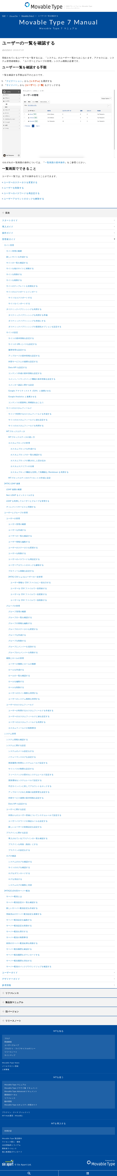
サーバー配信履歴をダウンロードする (23, 955)
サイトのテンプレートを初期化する (22, 286)
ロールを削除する (16, 687)
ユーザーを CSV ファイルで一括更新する (28, 594)
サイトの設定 (12, 332)
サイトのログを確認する (19, 867)
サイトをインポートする (19, 303)
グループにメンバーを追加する (22, 646)
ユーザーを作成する (17, 530)
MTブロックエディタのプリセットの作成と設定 (29, 478)
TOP (4, 16)
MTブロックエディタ (15, 431)
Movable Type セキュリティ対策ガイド (20, 1105)
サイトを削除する (14, 274)
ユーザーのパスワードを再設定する (22, 193)
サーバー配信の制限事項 (17, 937)
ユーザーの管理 (13, 518)
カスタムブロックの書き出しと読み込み (28, 460)
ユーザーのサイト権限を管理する (23, 693)
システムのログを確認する (20, 862)
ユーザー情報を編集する (19, 542)
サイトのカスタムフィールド (19, 408)
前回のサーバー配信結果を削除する (22, 943)
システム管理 (10, 734)
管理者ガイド (9, 239)
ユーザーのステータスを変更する (20, 182)
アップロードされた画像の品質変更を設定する (29, 792)
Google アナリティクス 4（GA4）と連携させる (29, 391)
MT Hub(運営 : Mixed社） (14, 1116)
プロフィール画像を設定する (21, 571)
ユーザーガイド (10, 972)
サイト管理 (9, 245)
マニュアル (13, 16)
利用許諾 (8, 1131)
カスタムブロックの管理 (19, 443)
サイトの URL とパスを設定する (22, 344)
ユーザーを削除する (14, 187)
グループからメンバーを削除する (23, 652)
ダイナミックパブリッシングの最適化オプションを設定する (34, 327)
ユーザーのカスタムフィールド (20, 705)
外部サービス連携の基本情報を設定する (26, 798)
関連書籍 (8, 1042)
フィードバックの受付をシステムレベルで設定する (31, 774)
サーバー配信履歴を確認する (19, 949)
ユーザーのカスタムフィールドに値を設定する (29, 716)
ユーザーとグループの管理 (16, 512)
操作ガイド (7, 233)
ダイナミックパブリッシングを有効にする (27, 321)
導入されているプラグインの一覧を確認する (28, 838)
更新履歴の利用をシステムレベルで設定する (28, 763)
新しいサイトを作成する (17, 257)
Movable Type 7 (28, 16)
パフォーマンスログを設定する (22, 757)
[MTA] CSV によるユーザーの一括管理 (25, 577)
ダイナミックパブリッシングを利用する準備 (28, 315)
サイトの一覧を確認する (17, 263)
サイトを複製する (14, 280)
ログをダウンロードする (19, 873)
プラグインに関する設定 (17, 833)
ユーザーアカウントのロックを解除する (24, 198)
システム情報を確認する (17, 739)
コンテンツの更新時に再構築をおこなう (26, 402)
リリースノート (10, 1052)
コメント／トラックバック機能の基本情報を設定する (31, 379)
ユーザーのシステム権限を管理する (24, 699)
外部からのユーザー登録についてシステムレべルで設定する (34, 815)
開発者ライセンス (10, 1148)
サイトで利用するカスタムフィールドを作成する (30, 414)
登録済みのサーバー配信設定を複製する (24, 914)
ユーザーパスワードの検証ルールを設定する (28, 821)
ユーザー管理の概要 (17, 524)
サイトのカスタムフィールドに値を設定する (28, 420)
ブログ (7, 1038)
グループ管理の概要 (17, 611)
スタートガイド (10, 220)
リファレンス (9, 1098)
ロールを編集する (16, 681)
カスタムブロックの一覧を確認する (26, 455)
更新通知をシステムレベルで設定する (25, 780)
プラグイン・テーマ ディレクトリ (17, 1112)
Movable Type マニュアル (15, 1085)
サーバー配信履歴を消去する (19, 961)
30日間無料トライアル (12, 1145)
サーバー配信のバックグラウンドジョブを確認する (28, 966)
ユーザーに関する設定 (16, 809)
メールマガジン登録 (11, 1066)
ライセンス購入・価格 (12, 1142)
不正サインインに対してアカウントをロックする (30, 786)
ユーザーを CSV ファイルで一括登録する (28, 588)
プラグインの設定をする (19, 850)
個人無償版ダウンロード (13, 1152)
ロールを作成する (16, 670)
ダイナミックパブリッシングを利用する (24, 309)
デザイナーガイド (11, 979)
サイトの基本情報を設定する (21, 338)
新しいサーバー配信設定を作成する (22, 908)
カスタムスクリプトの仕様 (22, 466)
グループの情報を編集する (20, 623)
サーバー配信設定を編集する (19, 920)
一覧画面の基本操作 (55, 162)
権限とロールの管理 (15, 658)
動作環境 (8, 1101)
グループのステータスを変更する (23, 629)
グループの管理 (13, 606)
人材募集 (7, 1069)
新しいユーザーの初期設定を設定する (25, 827)
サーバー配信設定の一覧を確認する (22, 902)
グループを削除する (17, 641)
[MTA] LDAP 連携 (12, 483)
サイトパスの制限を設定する (21, 769)
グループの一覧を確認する (20, 617)
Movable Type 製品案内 (13, 1138)
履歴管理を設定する (17, 350)
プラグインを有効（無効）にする (23, 844)
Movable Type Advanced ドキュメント (20, 1091)
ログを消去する (15, 879)
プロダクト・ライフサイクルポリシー (20, 1048)
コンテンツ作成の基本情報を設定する (25, 373)
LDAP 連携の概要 (14, 489)
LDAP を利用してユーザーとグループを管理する (27, 501)
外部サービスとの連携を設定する (23, 361)
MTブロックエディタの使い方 (21, 437)
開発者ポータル (10, 1095)
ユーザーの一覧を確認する (20, 536)
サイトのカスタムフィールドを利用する (26, 425)
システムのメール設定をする (21, 751)
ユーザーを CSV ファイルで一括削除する (28, 600)
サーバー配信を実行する (17, 931)
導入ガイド (7, 226)
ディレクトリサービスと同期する (21, 507)
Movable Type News (12, 1063)
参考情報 (6, 985)
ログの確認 (11, 856)
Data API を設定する (17, 367)
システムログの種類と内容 (20, 885)
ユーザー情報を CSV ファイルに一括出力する (30, 582)
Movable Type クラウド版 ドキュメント (21, 1088)
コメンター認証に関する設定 (21, 385)
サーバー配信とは (14, 896)
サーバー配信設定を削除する (19, 925)
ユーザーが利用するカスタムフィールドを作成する (31, 710)
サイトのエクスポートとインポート (22, 292)
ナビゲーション (14, 81)
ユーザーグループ (11, 1045)
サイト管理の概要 (14, 251)
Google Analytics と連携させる (22, 396)
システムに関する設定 (16, 745)
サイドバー (12, 85)
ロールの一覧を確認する (19, 675)
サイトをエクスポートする (20, 297)
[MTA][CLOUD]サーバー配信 (17, 891)
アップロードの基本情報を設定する (24, 356)
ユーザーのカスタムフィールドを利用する (27, 722)
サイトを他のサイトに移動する (20, 268)
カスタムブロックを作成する (23, 449)
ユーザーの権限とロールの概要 (22, 664)
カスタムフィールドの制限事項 (22, 728)
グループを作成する (17, 635)
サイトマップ (9, 1055)
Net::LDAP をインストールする (20, 495)
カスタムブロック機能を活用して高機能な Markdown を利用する (39, 472)
